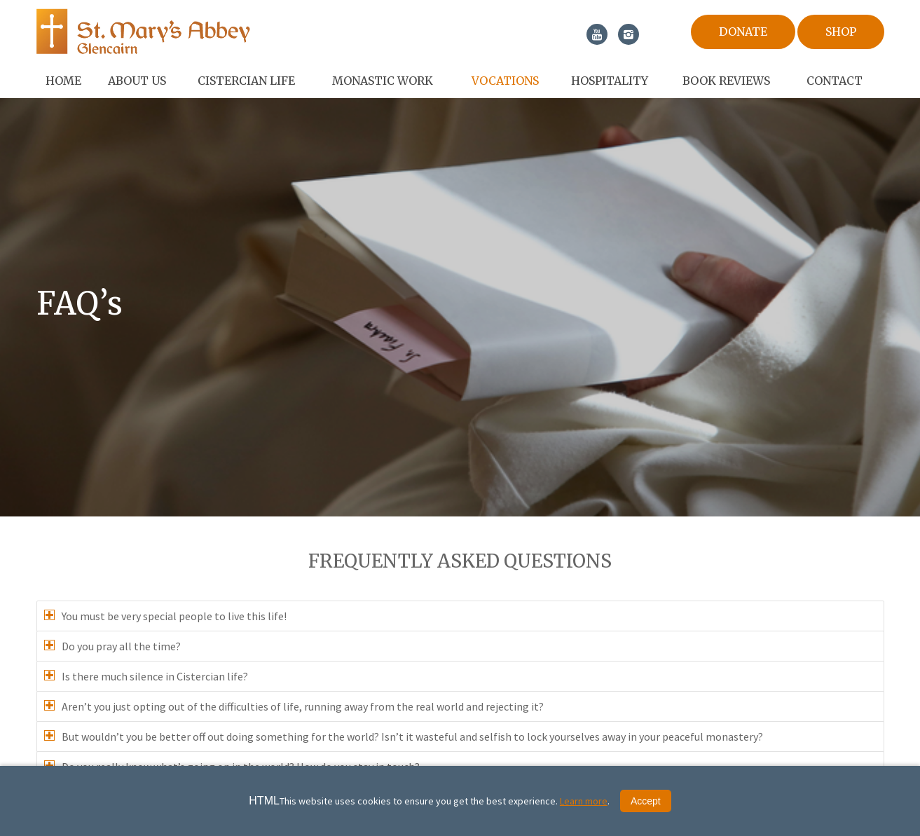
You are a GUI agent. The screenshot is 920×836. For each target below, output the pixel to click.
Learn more (583, 801)
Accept (646, 801)
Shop (840, 32)
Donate (743, 32)
